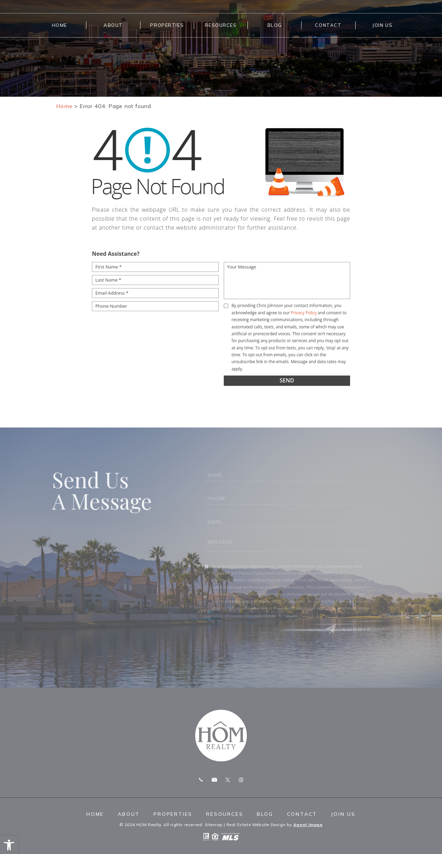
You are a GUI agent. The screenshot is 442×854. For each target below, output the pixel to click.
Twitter (227, 779)
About (113, 25)
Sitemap (214, 824)
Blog (274, 25)
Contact (328, 25)
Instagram (241, 779)
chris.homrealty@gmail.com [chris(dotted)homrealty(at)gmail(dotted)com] (214, 780)
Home (59, 25)
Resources (220, 25)
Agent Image (308, 824)
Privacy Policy (304, 313)
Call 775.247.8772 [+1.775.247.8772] (201, 780)
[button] (9, 845)
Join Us (382, 25)
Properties (167, 25)
